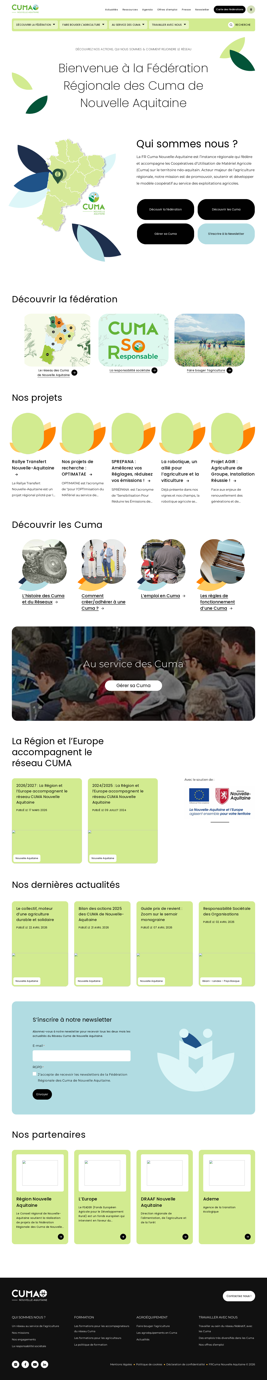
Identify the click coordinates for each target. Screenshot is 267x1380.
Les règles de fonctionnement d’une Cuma (217, 602)
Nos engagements (24, 1339)
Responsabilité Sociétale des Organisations (227, 911)
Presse (186, 9)
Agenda (147, 9)
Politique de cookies (149, 1364)
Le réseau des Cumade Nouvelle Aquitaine (53, 372)
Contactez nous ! (239, 1296)
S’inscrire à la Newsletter (226, 234)
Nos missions (20, 1332)
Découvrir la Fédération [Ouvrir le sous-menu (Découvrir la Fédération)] (33, 25)
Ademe (211, 1199)
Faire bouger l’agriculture (206, 370)
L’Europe (88, 1199)
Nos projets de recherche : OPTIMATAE (77, 468)
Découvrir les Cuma (226, 209)
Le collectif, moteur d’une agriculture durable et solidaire (35, 914)
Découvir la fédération (165, 209)
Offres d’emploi (167, 9)
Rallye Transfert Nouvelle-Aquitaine (33, 465)
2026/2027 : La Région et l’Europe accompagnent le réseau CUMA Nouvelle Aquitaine (42, 794)
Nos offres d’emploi (211, 1344)
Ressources (130, 9)
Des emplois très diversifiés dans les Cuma (226, 1338)
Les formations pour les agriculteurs (97, 1338)
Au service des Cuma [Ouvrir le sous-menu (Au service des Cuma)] (126, 25)
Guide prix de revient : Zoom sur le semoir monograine (161, 914)
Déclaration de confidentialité (185, 1364)
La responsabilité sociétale (130, 370)
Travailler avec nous (218, 1317)
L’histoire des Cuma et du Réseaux (43, 599)
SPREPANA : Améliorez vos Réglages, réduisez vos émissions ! (132, 471)
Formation (84, 1317)
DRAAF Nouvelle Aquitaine (158, 1202)
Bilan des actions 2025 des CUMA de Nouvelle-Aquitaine (101, 914)
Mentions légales (121, 1364)
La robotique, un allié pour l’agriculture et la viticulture (180, 471)
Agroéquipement (152, 1317)
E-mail (38, 1046)
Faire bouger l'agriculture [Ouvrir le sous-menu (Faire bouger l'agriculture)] (81, 25)
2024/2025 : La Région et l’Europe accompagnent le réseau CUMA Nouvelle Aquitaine (118, 794)
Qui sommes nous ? (29, 1317)
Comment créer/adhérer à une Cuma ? (104, 602)
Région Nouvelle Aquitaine (34, 1202)
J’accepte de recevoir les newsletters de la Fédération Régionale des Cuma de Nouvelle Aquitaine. (82, 1077)
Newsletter (202, 9)
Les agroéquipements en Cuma (156, 1332)
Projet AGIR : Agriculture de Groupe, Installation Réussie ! (233, 471)
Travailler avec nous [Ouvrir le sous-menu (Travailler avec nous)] (167, 25)
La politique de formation (90, 1344)
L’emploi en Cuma (160, 596)
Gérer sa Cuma (165, 234)
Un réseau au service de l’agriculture (35, 1326)
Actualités (111, 9)
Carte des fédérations (228, 9)
